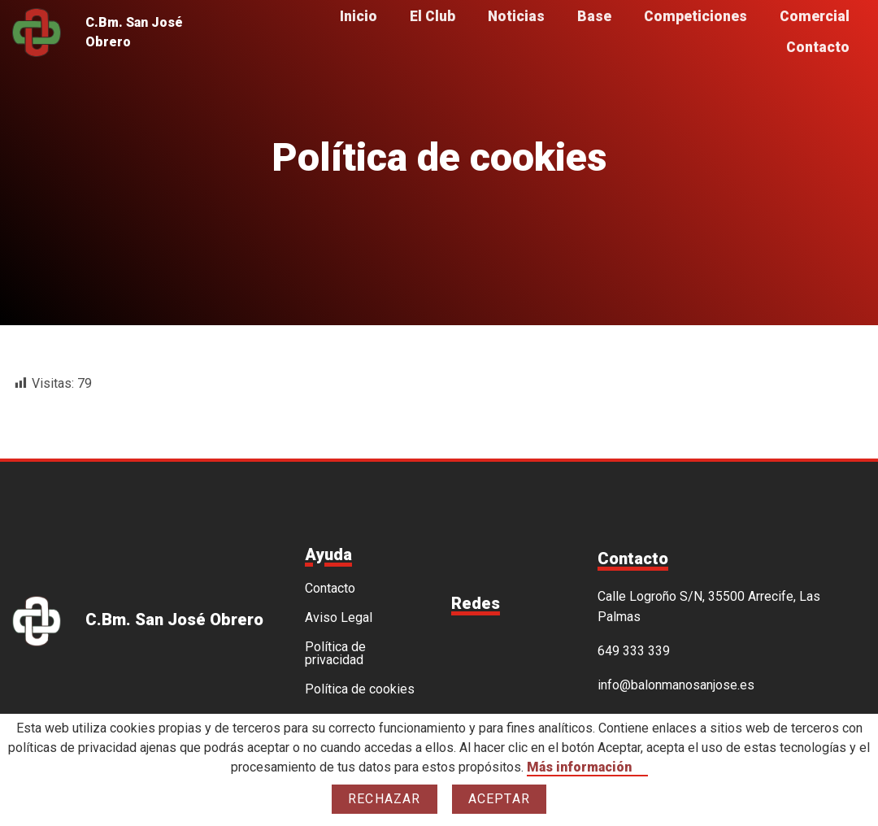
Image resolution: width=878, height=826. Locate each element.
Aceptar (499, 798)
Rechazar (384, 798)
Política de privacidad (335, 654)
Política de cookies (360, 689)
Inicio (358, 17)
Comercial (815, 17)
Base (594, 17)
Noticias (516, 17)
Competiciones (695, 17)
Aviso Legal (338, 617)
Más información (579, 767)
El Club (432, 17)
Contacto (818, 48)
